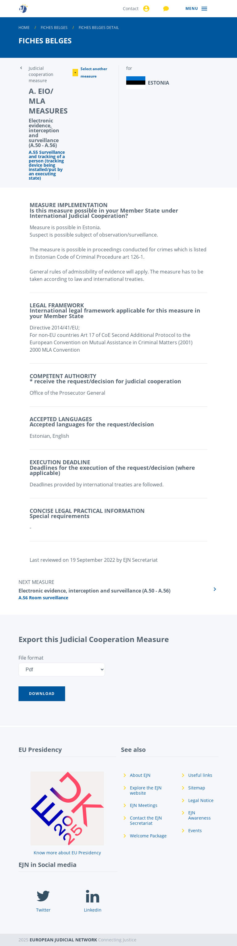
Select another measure (90, 72)
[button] (42, 693)
